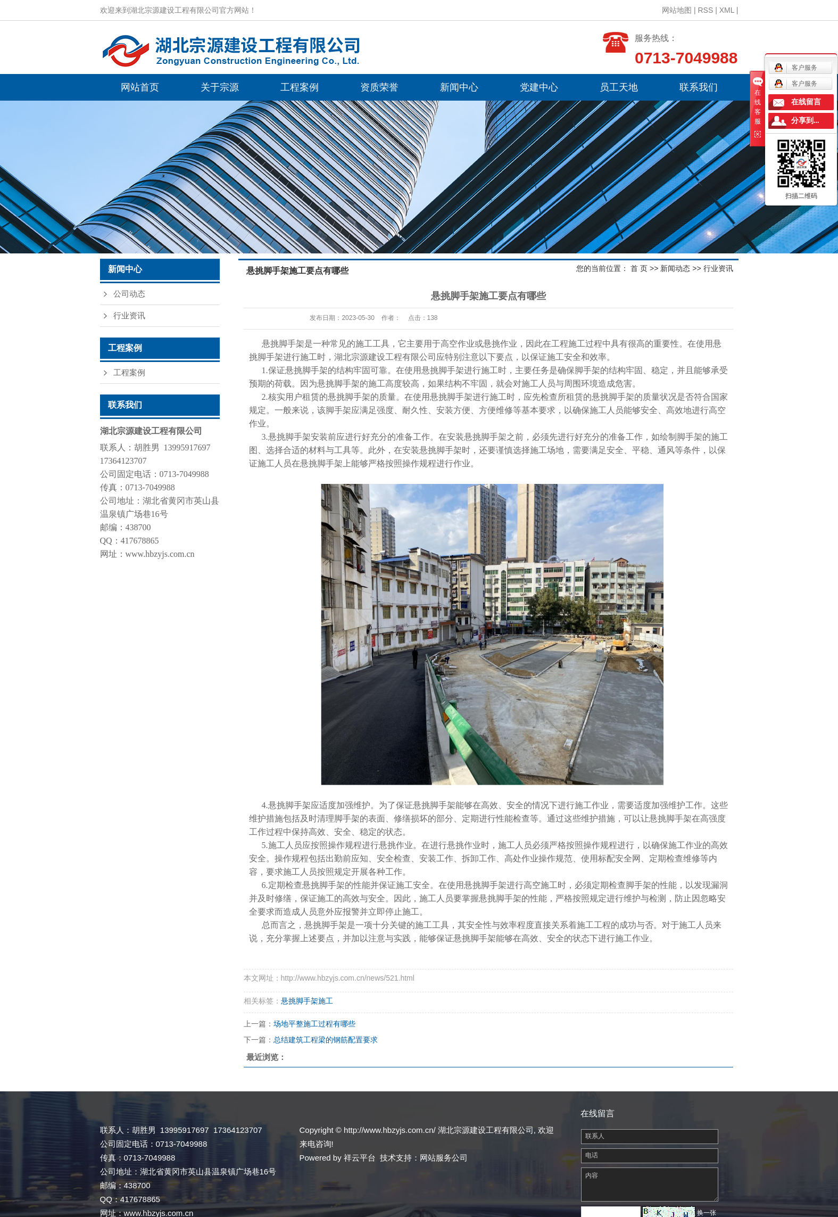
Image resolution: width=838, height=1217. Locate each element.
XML (726, 10)
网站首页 (140, 87)
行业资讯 (129, 315)
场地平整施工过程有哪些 (314, 1023)
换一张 (706, 1212)
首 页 (639, 268)
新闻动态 (675, 268)
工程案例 (299, 87)
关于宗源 (220, 87)
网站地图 (677, 10)
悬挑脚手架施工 (307, 1001)
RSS (705, 10)
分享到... (805, 121)
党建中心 (539, 87)
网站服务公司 (444, 1157)
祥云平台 (360, 1157)
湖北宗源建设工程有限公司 (385, 356)
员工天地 (619, 87)
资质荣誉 (379, 87)
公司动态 (129, 294)
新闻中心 (459, 87)
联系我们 (698, 87)
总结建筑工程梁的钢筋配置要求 (325, 1039)
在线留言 (806, 102)
